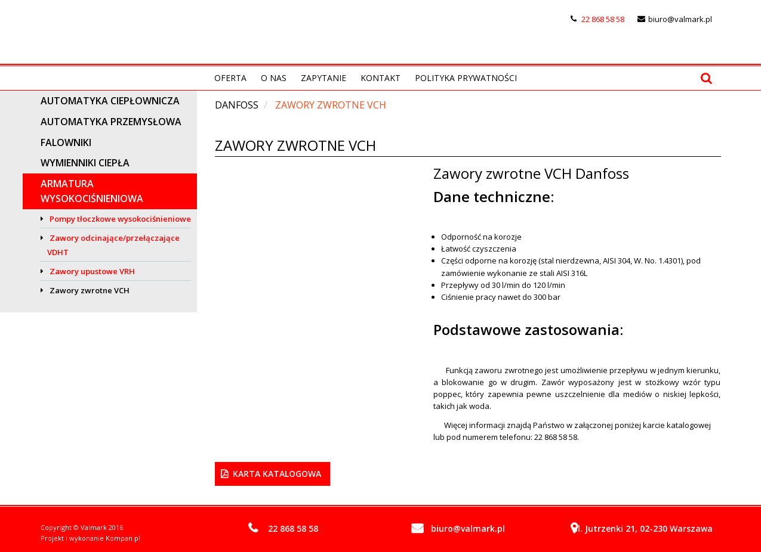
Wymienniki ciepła (85, 162)
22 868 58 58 (602, 19)
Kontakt (380, 77)
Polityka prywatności (466, 77)
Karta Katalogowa (277, 473)
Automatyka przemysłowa (111, 121)
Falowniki (66, 142)
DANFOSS (236, 104)
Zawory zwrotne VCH (90, 290)
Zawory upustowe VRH (92, 271)
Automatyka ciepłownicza (110, 100)
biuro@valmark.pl (680, 19)
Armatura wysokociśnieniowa (92, 191)
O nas (273, 77)
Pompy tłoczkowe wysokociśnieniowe (120, 218)
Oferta (230, 77)
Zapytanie (323, 77)
